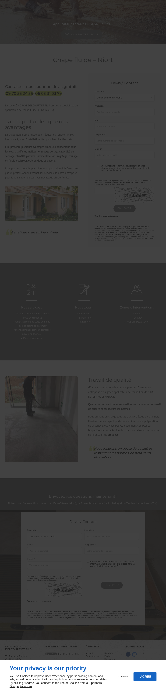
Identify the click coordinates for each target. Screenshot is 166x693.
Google (14, 686)
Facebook (26, 686)
